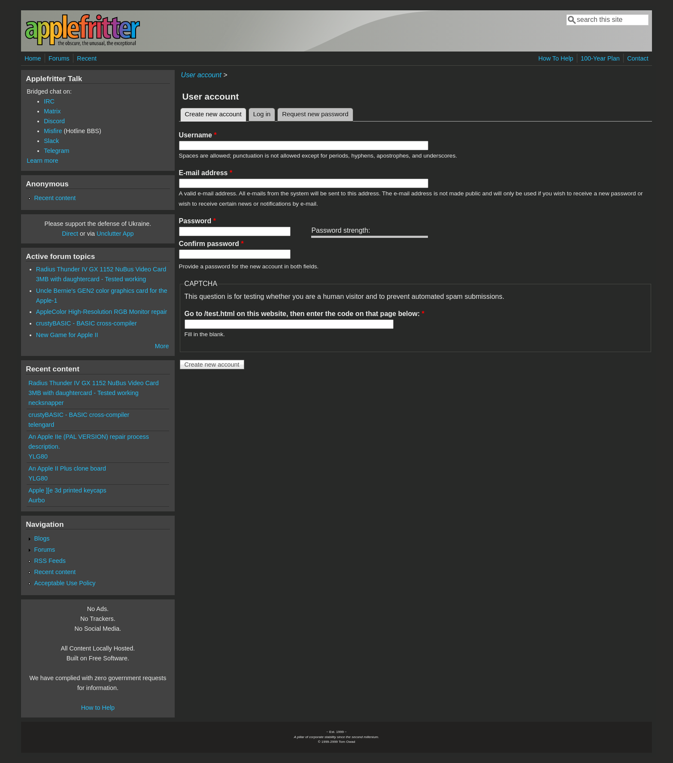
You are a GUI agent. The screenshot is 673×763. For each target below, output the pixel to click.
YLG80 (38, 456)
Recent (87, 58)
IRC (49, 101)
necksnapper (46, 402)
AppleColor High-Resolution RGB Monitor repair (101, 311)
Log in (262, 114)
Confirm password (211, 243)
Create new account (215, 113)
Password (197, 221)
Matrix (52, 111)
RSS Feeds (50, 560)
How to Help (98, 707)
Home (32, 58)
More (162, 346)
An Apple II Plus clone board (67, 468)
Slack (51, 140)
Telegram (56, 150)
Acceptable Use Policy (64, 583)
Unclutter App (115, 233)
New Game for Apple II (67, 334)
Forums (59, 58)
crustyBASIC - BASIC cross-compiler (86, 323)
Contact (638, 58)
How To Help (555, 58)
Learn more (42, 160)
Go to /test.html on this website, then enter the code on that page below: (304, 313)
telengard (41, 424)
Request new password (315, 114)
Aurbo (36, 500)
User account (201, 75)
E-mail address (206, 172)
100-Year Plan (600, 58)
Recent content (55, 198)
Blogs (41, 538)
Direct (70, 233)
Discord (54, 121)
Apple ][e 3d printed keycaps (67, 490)
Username (198, 135)
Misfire (53, 131)
